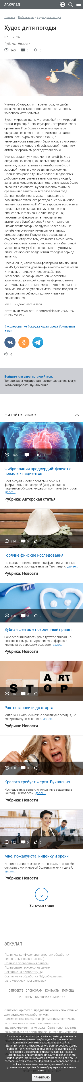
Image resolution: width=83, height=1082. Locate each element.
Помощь (68, 990)
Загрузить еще (41, 905)
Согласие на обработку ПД (23, 972)
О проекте (16, 990)
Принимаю (42, 1077)
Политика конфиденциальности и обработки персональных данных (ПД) (36, 957)
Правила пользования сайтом (26, 963)
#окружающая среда (42, 326)
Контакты (52, 990)
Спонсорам (34, 990)
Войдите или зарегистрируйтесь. (28, 376)
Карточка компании (50, 997)
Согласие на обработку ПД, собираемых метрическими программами (33, 979)
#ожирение (67, 326)
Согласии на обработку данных (44, 1051)
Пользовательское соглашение (27, 967)
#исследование (15, 326)
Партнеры (25, 997)
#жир (8, 331)
